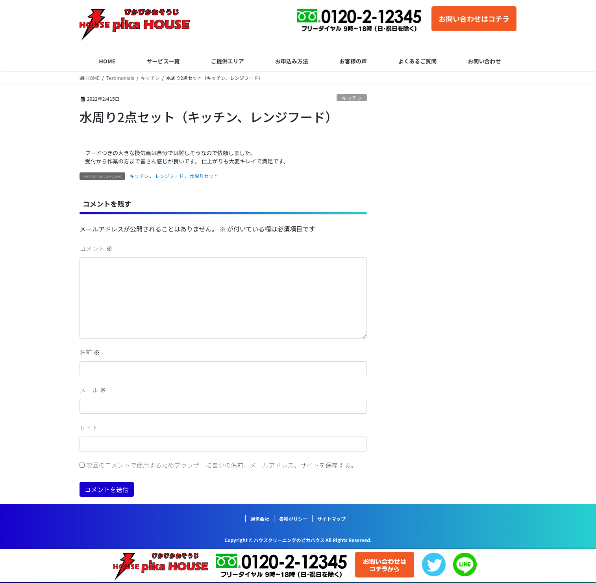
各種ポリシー (293, 518)
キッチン (352, 98)
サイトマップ (331, 518)
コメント (96, 248)
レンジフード (169, 175)
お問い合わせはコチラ (474, 18)
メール (93, 389)
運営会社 (259, 518)
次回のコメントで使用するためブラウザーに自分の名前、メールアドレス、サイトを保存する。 (221, 465)
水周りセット (204, 175)
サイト (89, 427)
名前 (90, 352)
